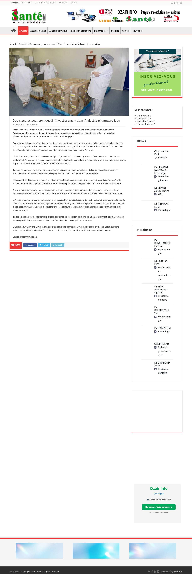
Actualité (23, 31)
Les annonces (100, 31)
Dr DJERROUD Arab (162, 364)
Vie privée (63, 3)
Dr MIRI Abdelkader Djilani (160, 289)
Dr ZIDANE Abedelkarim (161, 189)
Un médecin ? (144, 115)
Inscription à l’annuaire (81, 31)
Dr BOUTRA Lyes (160, 262)
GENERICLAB (161, 343)
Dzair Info (177, 571)
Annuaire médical (38, 31)
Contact (125, 31)
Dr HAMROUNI (162, 328)
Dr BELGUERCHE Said (162, 310)
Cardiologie (162, 210)
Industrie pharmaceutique (162, 351)
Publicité (73, 3)
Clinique (160, 157)
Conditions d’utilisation (45, 3)
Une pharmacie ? (146, 121)
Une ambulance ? (146, 124)
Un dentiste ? (144, 118)
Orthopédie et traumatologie (162, 273)
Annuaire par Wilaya (58, 31)
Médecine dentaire (161, 297)
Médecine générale (161, 178)
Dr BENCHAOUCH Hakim (162, 243)
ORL (158, 194)
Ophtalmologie (162, 251)
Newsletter (137, 31)
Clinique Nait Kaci (161, 153)
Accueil (14, 30)
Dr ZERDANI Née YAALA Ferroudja (161, 170)
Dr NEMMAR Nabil (161, 205)
